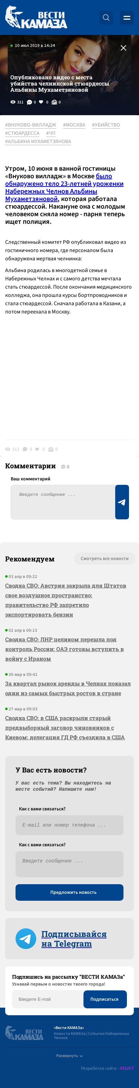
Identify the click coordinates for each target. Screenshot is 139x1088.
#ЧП (51, 133)
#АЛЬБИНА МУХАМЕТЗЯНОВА (38, 141)
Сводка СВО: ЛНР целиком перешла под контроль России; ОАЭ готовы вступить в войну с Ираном (64, 649)
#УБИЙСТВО (106, 125)
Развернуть (69, 1056)
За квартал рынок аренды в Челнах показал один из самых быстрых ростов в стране (68, 688)
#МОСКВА (74, 125)
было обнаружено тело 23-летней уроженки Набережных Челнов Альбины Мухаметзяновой (64, 187)
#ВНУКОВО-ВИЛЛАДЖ (30, 125)
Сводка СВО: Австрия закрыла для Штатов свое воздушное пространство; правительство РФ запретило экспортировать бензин (65, 600)
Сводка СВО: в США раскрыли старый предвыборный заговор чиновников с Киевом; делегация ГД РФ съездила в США (65, 727)
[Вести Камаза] (36, 17)
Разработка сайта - (107, 1068)
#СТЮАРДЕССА (22, 133)
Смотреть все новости (105, 558)
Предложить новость (73, 892)
